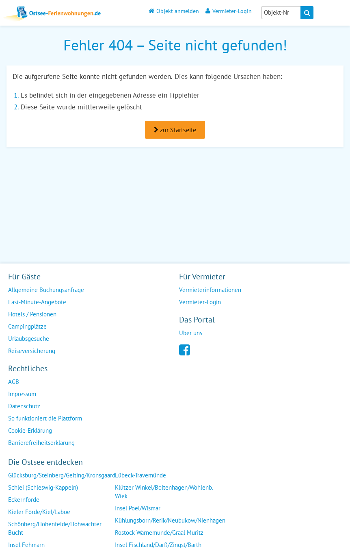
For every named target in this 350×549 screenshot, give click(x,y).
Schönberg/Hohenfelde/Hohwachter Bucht (55, 528)
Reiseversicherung (31, 351)
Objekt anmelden (174, 11)
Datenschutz (24, 406)
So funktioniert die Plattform (45, 418)
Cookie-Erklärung (30, 430)
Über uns (190, 333)
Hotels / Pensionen (32, 314)
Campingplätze (27, 326)
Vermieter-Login (228, 11)
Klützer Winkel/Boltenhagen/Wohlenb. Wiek (164, 492)
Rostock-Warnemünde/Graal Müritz (159, 532)
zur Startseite (175, 130)
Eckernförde (23, 499)
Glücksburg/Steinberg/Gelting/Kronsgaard (61, 475)
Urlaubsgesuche (28, 338)
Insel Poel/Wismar (137, 508)
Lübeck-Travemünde (140, 475)
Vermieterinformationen (210, 290)
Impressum (22, 394)
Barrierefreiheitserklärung (41, 443)
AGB (13, 382)
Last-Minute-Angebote (37, 302)
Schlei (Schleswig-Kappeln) (43, 487)
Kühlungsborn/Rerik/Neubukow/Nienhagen (170, 520)
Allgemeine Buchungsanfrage (46, 290)
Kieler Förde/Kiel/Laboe (39, 512)
